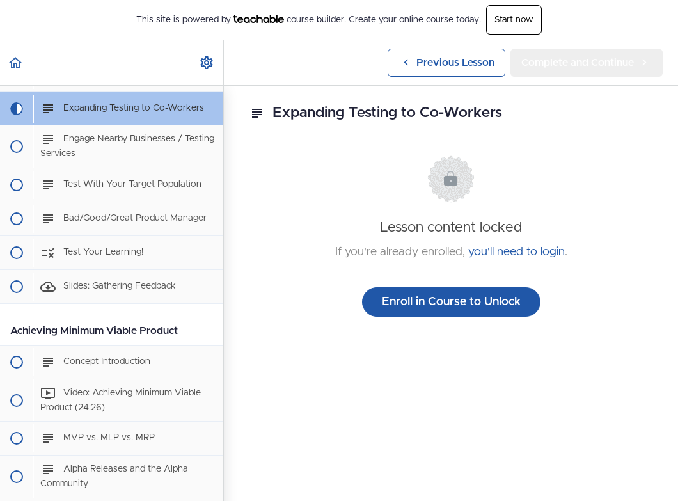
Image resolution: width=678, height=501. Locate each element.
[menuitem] (207, 62)
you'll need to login (516, 252)
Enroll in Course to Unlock (451, 302)
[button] (16, 62)
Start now (513, 19)
